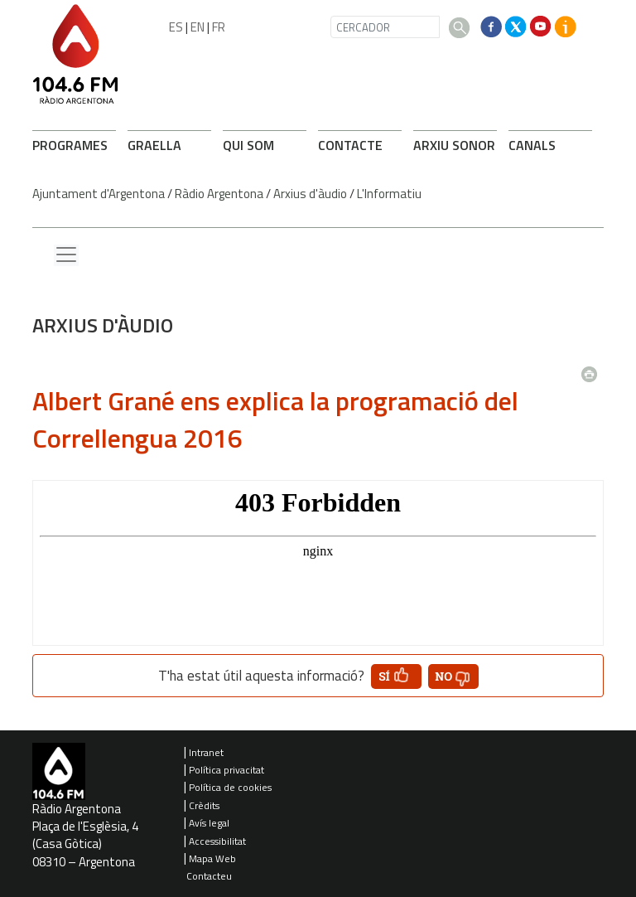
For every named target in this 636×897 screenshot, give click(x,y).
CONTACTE (350, 145)
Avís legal (209, 823)
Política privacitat (226, 770)
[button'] (396, 676)
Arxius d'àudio (310, 193)
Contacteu (209, 876)
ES (176, 26)
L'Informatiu (389, 193)
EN (197, 26)
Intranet (206, 752)
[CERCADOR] (385, 27)
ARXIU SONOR (454, 145)
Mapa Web (212, 858)
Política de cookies (230, 787)
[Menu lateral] (66, 255)
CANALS (532, 145)
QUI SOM (248, 145)
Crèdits (204, 805)
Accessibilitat (217, 841)
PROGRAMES (70, 145)
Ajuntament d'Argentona (98, 193)
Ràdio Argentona (219, 193)
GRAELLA (154, 145)
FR (218, 26)
